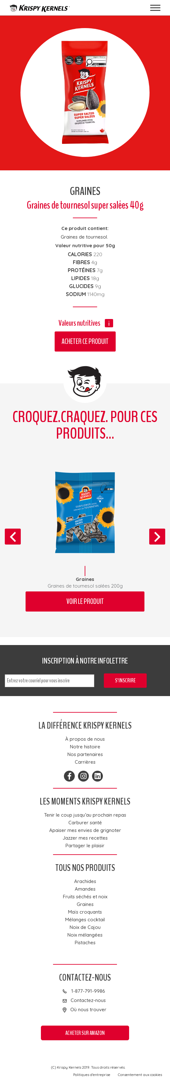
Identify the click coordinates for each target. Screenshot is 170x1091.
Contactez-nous (88, 1000)
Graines (85, 904)
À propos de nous (85, 739)
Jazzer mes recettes (85, 838)
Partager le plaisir (85, 845)
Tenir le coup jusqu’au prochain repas (85, 815)
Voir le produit (85, 601)
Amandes (85, 889)
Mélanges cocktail (85, 919)
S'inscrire (125, 680)
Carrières (85, 762)
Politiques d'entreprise (91, 1074)
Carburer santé (85, 822)
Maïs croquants (85, 912)
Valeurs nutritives (79, 323)
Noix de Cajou (85, 927)
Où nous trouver (88, 1009)
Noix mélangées (85, 935)
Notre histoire (85, 747)
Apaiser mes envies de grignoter (85, 830)
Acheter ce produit (85, 341)
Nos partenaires (85, 754)
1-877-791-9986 (88, 991)
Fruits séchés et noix (85, 896)
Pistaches (85, 942)
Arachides (85, 881)
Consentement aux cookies (140, 1074)
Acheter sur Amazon (85, 1033)
